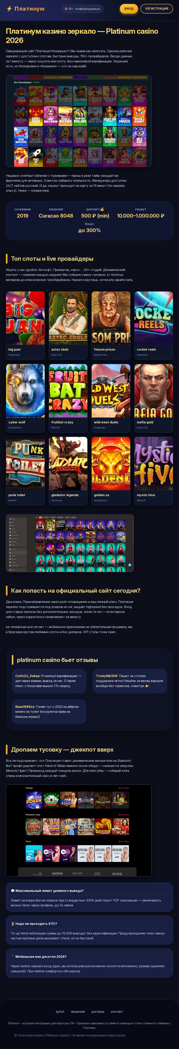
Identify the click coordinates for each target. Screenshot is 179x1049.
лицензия (78, 1012)
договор (97, 1012)
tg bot (60, 1012)
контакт (117, 1012)
